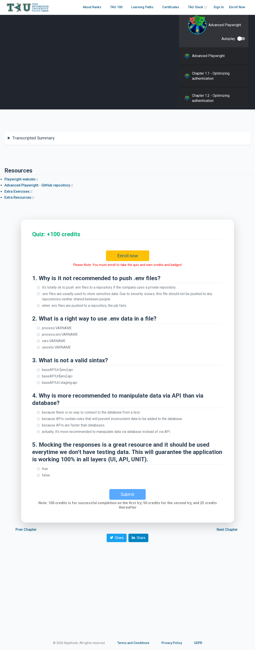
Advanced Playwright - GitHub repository (38, 185)
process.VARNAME (57, 328)
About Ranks (92, 7)
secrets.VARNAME (56, 347)
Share (117, 537)
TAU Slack (197, 7)
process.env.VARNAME (60, 334)
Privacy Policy (171, 643)
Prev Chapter (26, 529)
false (46, 475)
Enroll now (127, 255)
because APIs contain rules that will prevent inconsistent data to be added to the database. (112, 419)
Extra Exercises (18, 191)
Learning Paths (142, 7)
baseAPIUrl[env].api (57, 376)
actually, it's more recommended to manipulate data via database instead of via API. (106, 432)
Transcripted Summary (33, 138)
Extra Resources (19, 197)
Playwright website (21, 179)
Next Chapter (227, 529)
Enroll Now (237, 7)
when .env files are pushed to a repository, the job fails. (84, 305)
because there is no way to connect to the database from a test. (91, 412)
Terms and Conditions (133, 643)
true (45, 469)
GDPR (198, 643)
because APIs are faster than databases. (73, 425)
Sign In (219, 7)
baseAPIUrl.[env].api (57, 370)
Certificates (170, 7)
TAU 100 (116, 7)
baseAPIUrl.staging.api (59, 382)
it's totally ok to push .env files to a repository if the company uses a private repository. (109, 287)
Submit (127, 494)
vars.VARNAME (53, 341)
